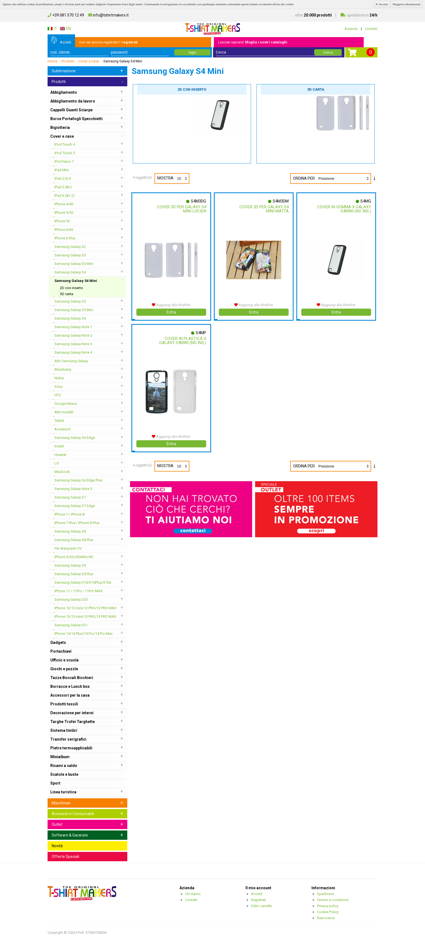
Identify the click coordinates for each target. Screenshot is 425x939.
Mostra (173, 178)
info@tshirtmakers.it (108, 15)
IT (52, 28)
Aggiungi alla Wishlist (171, 305)
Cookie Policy (327, 912)
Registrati (258, 900)
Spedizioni (325, 894)
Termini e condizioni (333, 900)
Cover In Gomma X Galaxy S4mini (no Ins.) (344, 209)
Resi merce (326, 918)
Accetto (383, 4)
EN (65, 28)
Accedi (65, 42)
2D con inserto (192, 89)
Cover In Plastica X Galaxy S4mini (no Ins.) (182, 340)
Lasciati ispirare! (252, 42)
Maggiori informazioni (406, 4)
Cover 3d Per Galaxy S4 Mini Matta (263, 209)
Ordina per (304, 178)
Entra (171, 312)
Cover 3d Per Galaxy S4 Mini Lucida (181, 209)
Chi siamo (193, 894)
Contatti (371, 29)
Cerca (328, 52)
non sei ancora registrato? (108, 42)
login (192, 52)
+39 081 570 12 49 (66, 15)
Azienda (351, 29)
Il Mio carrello (261, 906)
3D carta (315, 89)
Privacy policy (327, 906)
